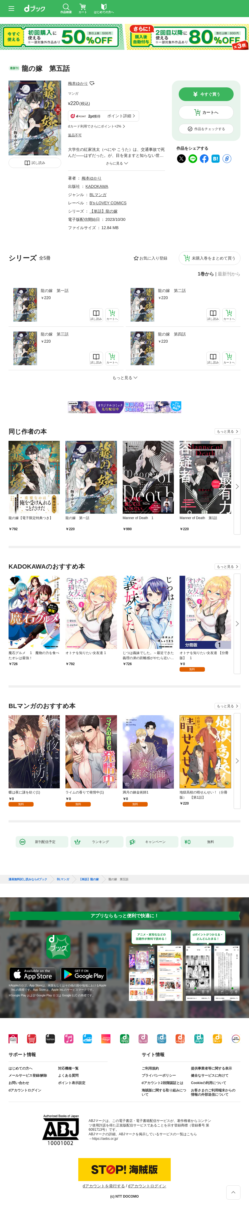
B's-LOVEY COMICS (108, 203)
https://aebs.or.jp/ (105, 1139)
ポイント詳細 (119, 116)
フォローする (92, 83)
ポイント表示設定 (71, 1083)
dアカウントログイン (25, 1090)
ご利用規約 (150, 1068)
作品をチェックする (209, 129)
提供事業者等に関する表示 (211, 1068)
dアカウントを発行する (104, 1186)
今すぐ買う (210, 94)
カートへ (210, 112)
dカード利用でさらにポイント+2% (94, 126)
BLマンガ (98, 194)
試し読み (38, 163)
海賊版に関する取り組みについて (164, 1092)
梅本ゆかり (78, 83)
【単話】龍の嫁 (104, 211)
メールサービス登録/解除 (28, 1075)
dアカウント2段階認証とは (162, 1083)
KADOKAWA (97, 186)
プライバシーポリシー (159, 1075)
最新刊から (229, 274)
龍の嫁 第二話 (172, 290)
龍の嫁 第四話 (172, 334)
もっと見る (225, 431)
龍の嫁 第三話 (55, 334)
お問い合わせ (19, 1083)
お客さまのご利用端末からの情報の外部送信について (213, 1092)
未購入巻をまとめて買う (214, 258)
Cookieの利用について (208, 1083)
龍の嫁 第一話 (55, 290)
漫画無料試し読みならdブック (28, 879)
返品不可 (75, 135)
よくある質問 (68, 1075)
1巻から (206, 274)
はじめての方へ (20, 1068)
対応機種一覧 (68, 1068)
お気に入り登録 (153, 258)
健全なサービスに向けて (210, 1075)
